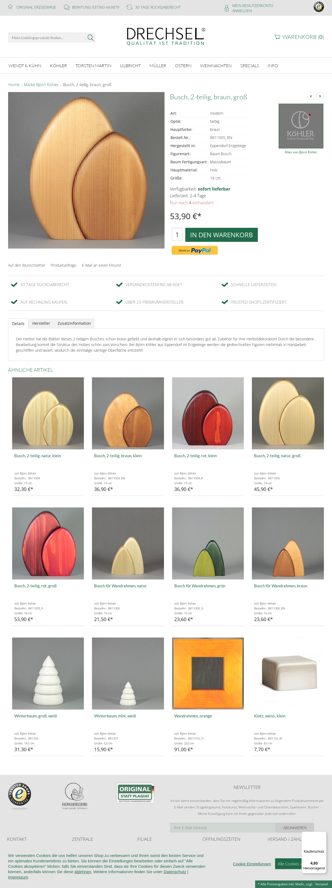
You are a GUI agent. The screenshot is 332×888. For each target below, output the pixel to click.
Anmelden (242, 10)
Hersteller (41, 323)
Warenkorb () (303, 36)
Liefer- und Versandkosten (287, 849)
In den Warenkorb (221, 234)
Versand (321, 884)
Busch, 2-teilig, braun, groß (87, 85)
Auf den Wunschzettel (26, 265)
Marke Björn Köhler (41, 85)
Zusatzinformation (74, 323)
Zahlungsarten (278, 859)
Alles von (301, 152)
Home (13, 85)
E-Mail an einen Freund (101, 265)
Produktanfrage (63, 265)
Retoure (273, 854)
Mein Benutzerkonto (252, 5)
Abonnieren (304, 827)
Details (18, 323)
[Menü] (323, 835)
